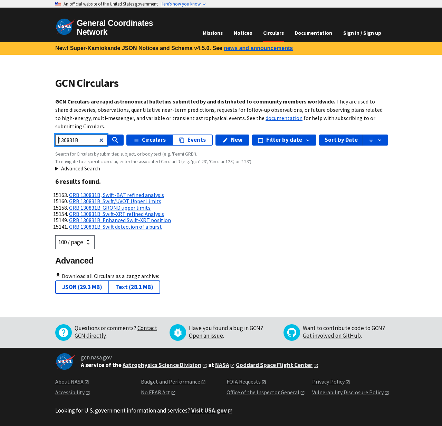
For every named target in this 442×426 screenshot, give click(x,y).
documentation (284, 118)
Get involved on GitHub (332, 335)
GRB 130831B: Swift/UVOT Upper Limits (115, 201)
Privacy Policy (328, 381)
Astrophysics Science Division (162, 365)
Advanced (74, 260)
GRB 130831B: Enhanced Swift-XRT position (120, 220)
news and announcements (258, 48)
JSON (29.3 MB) (82, 287)
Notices (243, 33)
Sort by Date (341, 139)
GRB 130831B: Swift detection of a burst (115, 226)
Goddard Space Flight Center (274, 365)
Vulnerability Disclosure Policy (348, 392)
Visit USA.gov (209, 410)
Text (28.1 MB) (134, 287)
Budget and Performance (170, 381)
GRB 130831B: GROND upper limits (110, 207)
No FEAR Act (155, 392)
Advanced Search (80, 168)
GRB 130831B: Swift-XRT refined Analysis (116, 213)
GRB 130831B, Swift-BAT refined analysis (116, 194)
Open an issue (206, 335)
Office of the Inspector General (263, 392)
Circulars (273, 33)
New (232, 139)
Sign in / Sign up (362, 33)
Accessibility (70, 392)
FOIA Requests (244, 381)
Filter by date (284, 139)
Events (192, 139)
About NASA (69, 381)
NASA (222, 365)
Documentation (313, 33)
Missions (213, 33)
